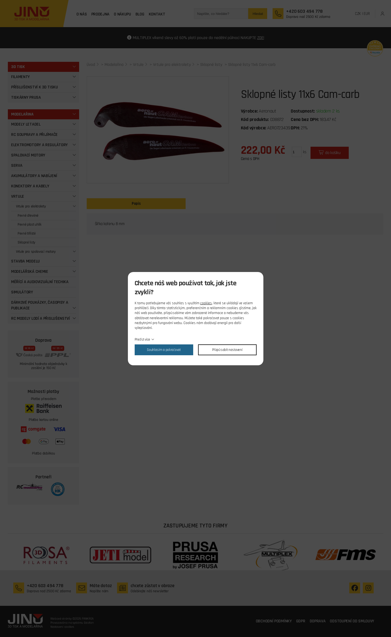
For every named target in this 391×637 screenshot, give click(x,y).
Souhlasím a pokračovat (163, 350)
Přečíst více (142, 339)
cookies (206, 303)
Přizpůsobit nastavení (227, 350)
